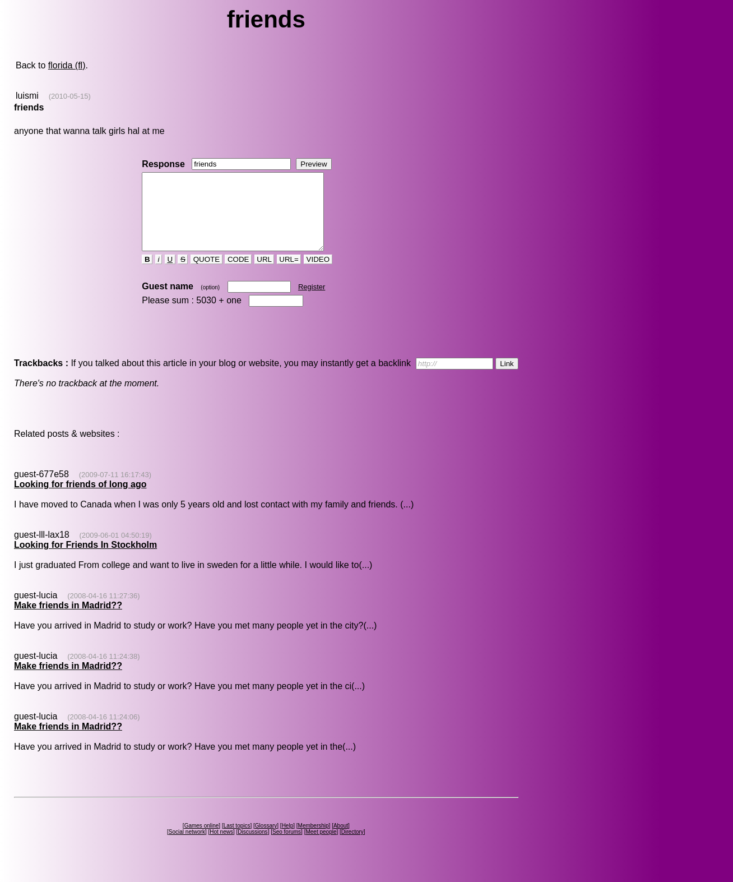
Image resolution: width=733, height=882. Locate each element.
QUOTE (206, 274)
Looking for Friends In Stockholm (85, 560)
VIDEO (318, 274)
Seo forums (286, 847)
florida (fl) (67, 65)
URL (264, 274)
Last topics (237, 841)
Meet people (320, 847)
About (340, 841)
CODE (238, 274)
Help (288, 841)
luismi (27, 95)
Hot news (221, 847)
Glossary (266, 841)
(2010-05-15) (70, 96)
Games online (201, 841)
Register (311, 302)
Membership (313, 841)
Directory (352, 847)
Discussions (252, 847)
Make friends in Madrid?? (68, 620)
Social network (187, 847)
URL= (289, 274)
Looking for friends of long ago (80, 499)
